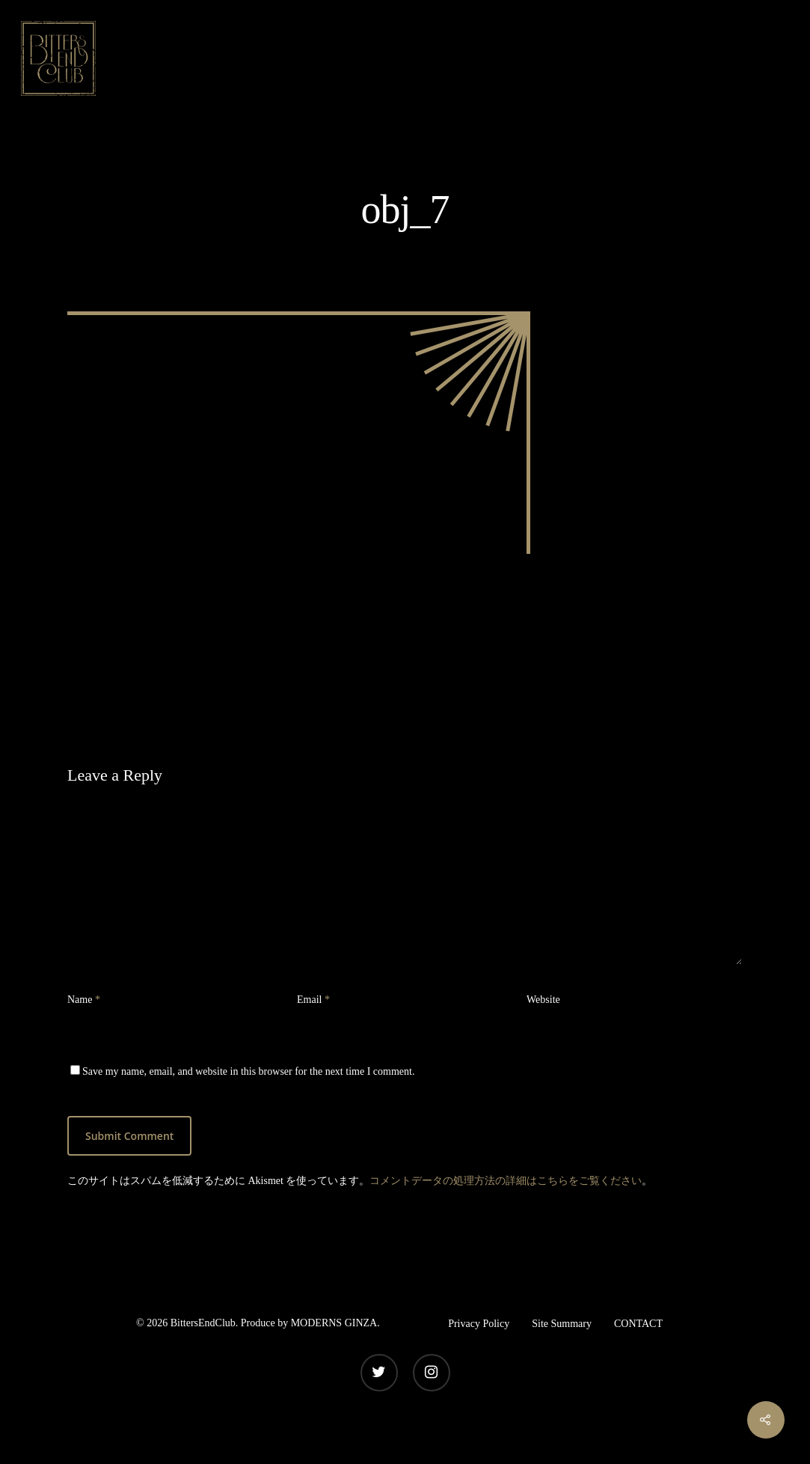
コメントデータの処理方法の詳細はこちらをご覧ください (505, 1180)
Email (313, 999)
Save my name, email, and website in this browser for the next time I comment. (248, 1071)
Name (83, 999)
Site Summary (562, 1323)
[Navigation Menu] (776, 58)
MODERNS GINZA (334, 1323)
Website (543, 999)
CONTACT (638, 1323)
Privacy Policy (478, 1323)
